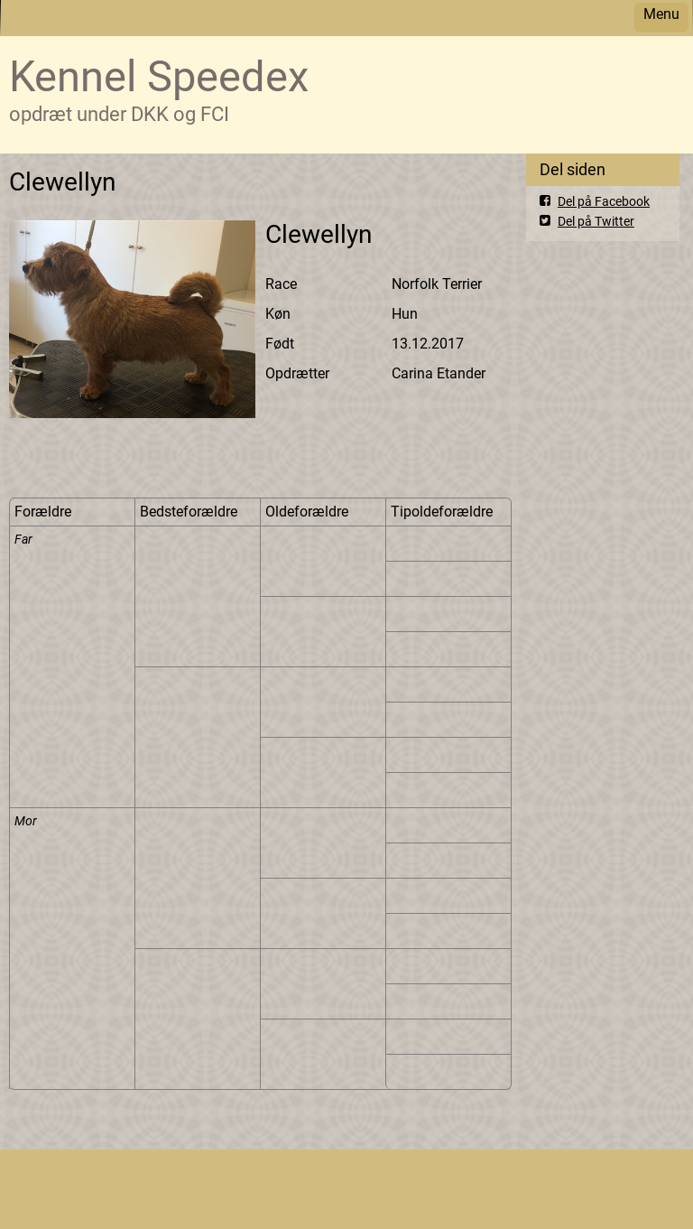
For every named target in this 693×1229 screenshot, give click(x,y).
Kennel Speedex (159, 76)
